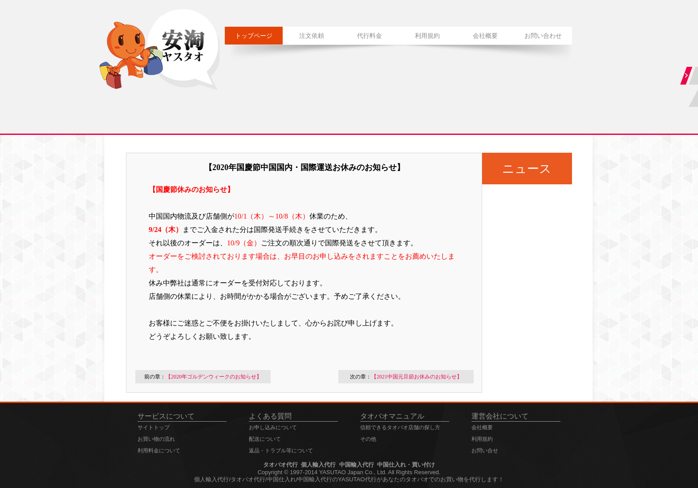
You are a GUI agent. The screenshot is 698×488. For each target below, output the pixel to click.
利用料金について (159, 450)
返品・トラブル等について (281, 450)
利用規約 (427, 35)
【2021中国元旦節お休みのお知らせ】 (416, 377)
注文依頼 (311, 35)
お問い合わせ (543, 35)
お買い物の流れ (156, 439)
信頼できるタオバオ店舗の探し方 (400, 427)
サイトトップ (154, 427)
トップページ (253, 35)
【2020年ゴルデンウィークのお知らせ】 (214, 377)
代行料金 (369, 35)
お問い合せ (484, 450)
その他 (368, 439)
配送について (265, 439)
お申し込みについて (273, 427)
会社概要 (485, 35)
